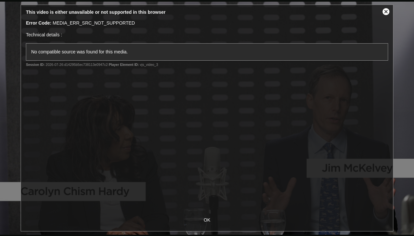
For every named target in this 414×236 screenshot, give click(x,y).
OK (207, 220)
